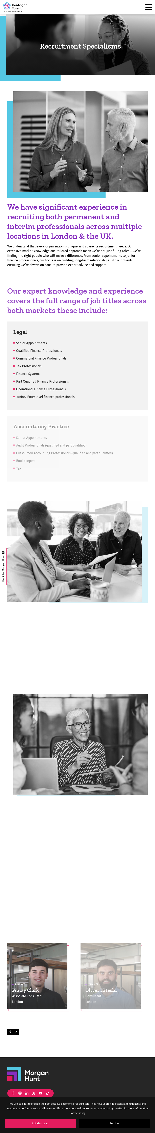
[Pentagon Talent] (15, 7)
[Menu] (148, 7)
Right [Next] (17, 1031)
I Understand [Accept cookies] (40, 1123)
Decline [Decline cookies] (114, 1123)
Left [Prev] (10, 1031)
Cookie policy (77, 1113)
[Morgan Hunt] (27, 1074)
